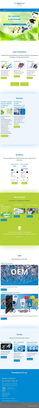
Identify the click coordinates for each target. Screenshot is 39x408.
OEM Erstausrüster (7, 263)
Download (14, 183)
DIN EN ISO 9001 (14, 165)
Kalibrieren (17, 61)
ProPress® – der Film (24, 84)
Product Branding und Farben (10, 292)
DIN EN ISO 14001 (24, 165)
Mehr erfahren (4, 136)
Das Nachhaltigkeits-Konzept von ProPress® (6, 207)
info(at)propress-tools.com (11, 400)
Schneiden (4, 61)
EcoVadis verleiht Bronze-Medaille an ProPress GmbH (6, 104)
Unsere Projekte (32, 205)
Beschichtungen (6, 342)
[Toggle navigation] (36, 10)
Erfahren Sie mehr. (19, 236)
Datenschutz (35, 405)
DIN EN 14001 (18, 205)
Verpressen (30, 61)
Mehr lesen (3, 78)
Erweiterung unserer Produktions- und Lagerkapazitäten (19, 104)
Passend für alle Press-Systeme (32, 343)
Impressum (30, 405)
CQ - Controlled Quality (19, 343)
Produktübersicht (15, 84)
